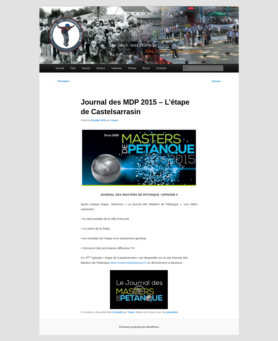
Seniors (100, 68)
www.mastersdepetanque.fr (128, 262)
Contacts (161, 68)
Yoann (114, 120)
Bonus (146, 68)
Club (73, 68)
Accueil (60, 68)
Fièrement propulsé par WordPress (139, 327)
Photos (132, 68)
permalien (172, 312)
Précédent (62, 81)
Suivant (218, 81)
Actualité (118, 312)
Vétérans (116, 68)
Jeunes (86, 68)
